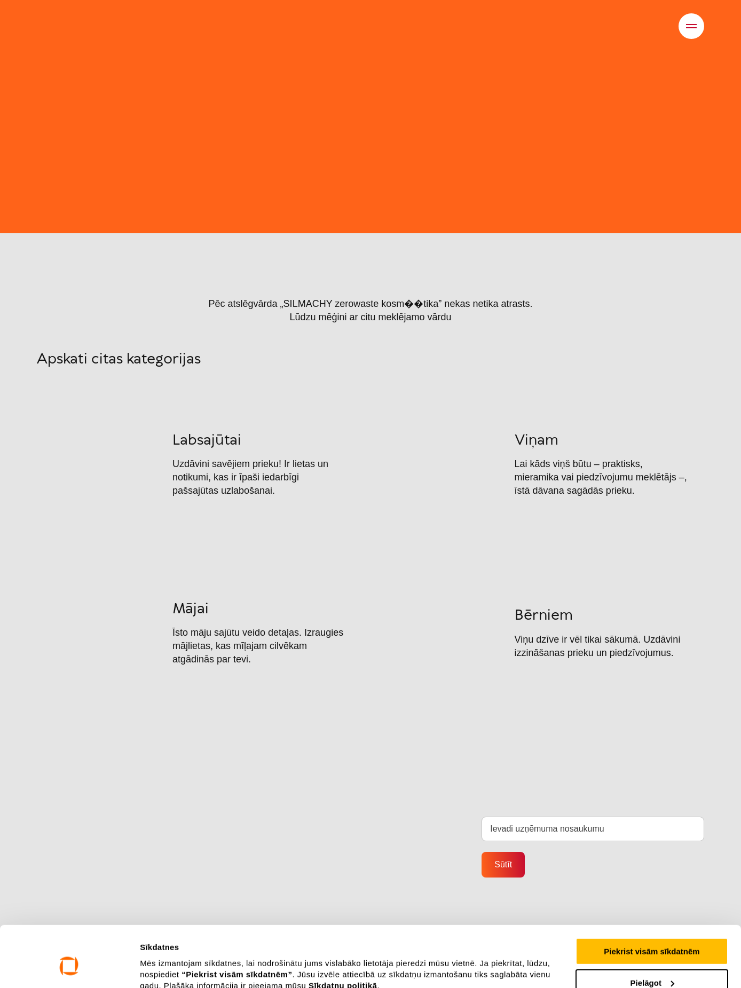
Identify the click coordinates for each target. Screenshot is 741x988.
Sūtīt (503, 864)
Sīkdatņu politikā (343, 933)
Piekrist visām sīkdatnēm (651, 899)
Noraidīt (652, 961)
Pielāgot (652, 930)
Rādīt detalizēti (168, 961)
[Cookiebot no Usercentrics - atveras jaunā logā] (69, 967)
